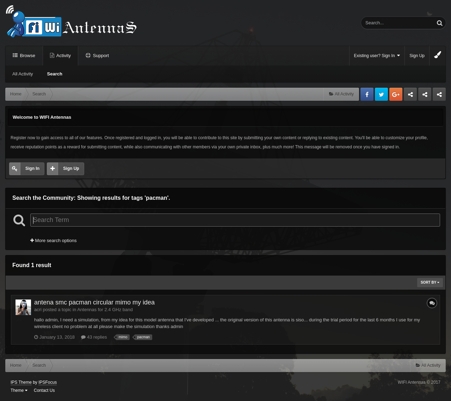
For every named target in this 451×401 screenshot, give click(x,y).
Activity (63, 55)
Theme (19, 390)
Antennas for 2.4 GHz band (105, 309)
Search (54, 73)
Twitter (381, 94)
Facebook (366, 94)
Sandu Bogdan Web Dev (439, 96)
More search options (53, 240)
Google (395, 94)
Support (100, 55)
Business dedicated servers (410, 96)
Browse (27, 55)
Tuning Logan (425, 96)
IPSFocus (47, 382)
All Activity (22, 73)
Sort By (430, 282)
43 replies (94, 337)
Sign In (32, 168)
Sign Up (417, 55)
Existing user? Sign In (377, 55)
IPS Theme (21, 382)
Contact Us (44, 390)
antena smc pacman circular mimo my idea (94, 302)
